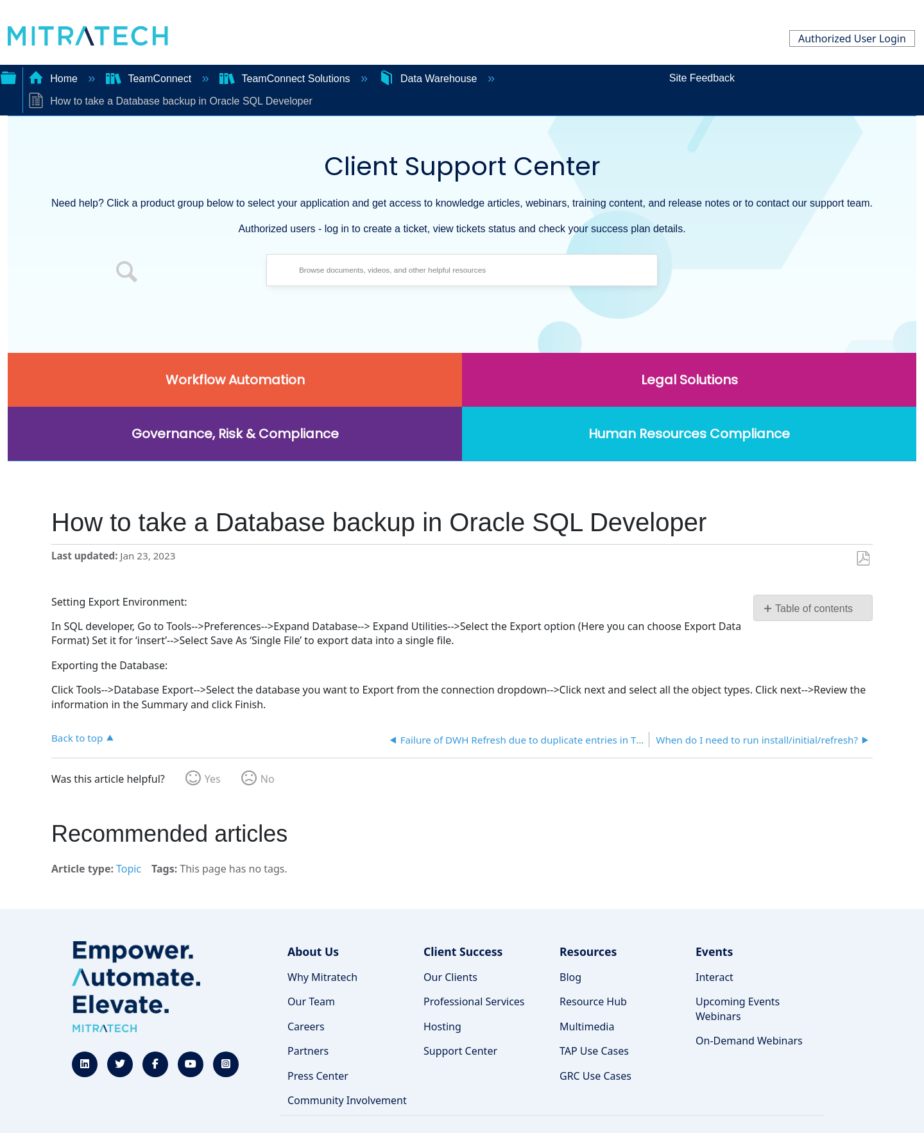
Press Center (317, 1076)
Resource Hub (593, 1001)
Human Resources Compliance (689, 434)
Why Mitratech (322, 977)
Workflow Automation (235, 380)
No (268, 779)
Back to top (77, 737)
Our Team (311, 1001)
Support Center (460, 1051)
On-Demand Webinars (749, 1041)
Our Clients (450, 977)
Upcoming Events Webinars (738, 1008)
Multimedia (587, 1026)
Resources (588, 951)
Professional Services (474, 1001)
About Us (313, 951)
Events (714, 951)
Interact (714, 977)
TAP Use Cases (594, 1051)
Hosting (442, 1026)
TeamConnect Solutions (286, 78)
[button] (127, 273)
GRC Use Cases (595, 1076)
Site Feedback (702, 77)
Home (54, 78)
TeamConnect (150, 78)
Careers (306, 1026)
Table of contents (814, 608)
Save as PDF (862, 558)
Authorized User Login (852, 38)
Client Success (463, 951)
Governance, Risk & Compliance (235, 434)
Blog (570, 977)
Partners (308, 1051)
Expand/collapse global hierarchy (8, 76)
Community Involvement (347, 1100)
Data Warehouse (429, 78)
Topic (128, 869)
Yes (213, 779)
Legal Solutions (689, 380)
